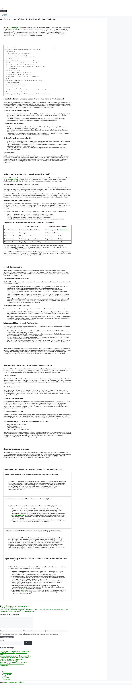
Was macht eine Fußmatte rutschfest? (14, 664)
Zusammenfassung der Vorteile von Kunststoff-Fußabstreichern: (28, 89)
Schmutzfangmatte (19, 515)
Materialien (64, 230)
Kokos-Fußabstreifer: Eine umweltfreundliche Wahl (23, 61)
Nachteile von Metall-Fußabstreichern (21, 74)
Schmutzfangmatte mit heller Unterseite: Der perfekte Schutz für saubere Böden (15, 658)
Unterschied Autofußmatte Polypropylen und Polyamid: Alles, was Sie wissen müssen (15, 655)
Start (5, 14)
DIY (5, 673)
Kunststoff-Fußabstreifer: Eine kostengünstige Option (24, 80)
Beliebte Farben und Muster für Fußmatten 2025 (12, 666)
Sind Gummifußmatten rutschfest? (14, 608)
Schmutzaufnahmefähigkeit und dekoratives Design (25, 62)
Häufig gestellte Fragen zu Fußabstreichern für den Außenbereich (28, 94)
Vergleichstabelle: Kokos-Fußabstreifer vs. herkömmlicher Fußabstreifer (27, 67)
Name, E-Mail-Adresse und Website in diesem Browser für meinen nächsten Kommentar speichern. (30, 636)
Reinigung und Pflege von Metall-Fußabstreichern (24, 76)
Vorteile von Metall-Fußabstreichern (20, 72)
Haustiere (7, 676)
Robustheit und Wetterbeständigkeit (20, 53)
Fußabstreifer (13, 27)
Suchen (2, 642)
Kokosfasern (15, 179)
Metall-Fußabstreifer (13, 70)
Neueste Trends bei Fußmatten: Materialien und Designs (12, 662)
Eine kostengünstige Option (17, 88)
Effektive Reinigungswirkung (18, 55)
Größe (21, 590)
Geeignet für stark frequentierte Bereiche (22, 57)
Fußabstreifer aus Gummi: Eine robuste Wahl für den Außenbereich (23, 50)
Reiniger (6, 681)
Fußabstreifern (24, 606)
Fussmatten (7, 675)
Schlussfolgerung (14, 58)
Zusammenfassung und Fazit (15, 91)
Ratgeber (6, 679)
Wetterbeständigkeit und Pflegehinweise (21, 64)
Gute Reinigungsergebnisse (17, 84)
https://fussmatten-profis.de (13, 684)
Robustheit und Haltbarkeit (17, 86)
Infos (5, 15)
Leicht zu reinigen (14, 82)
